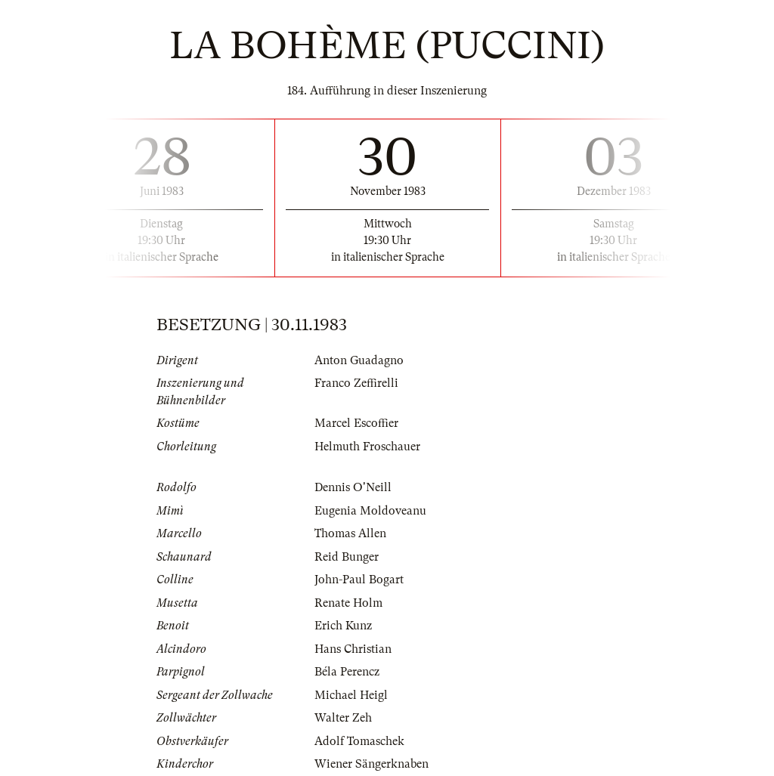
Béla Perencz (346, 672)
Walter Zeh (343, 718)
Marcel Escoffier (356, 423)
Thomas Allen (350, 533)
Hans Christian (353, 649)
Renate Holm (348, 603)
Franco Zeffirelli (356, 383)
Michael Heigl (351, 695)
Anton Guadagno (359, 360)
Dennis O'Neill (353, 487)
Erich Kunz (343, 625)
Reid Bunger (346, 557)
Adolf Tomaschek (359, 741)
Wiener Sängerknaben (371, 764)
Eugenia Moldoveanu (370, 511)
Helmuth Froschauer (367, 446)
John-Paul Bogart (359, 579)
